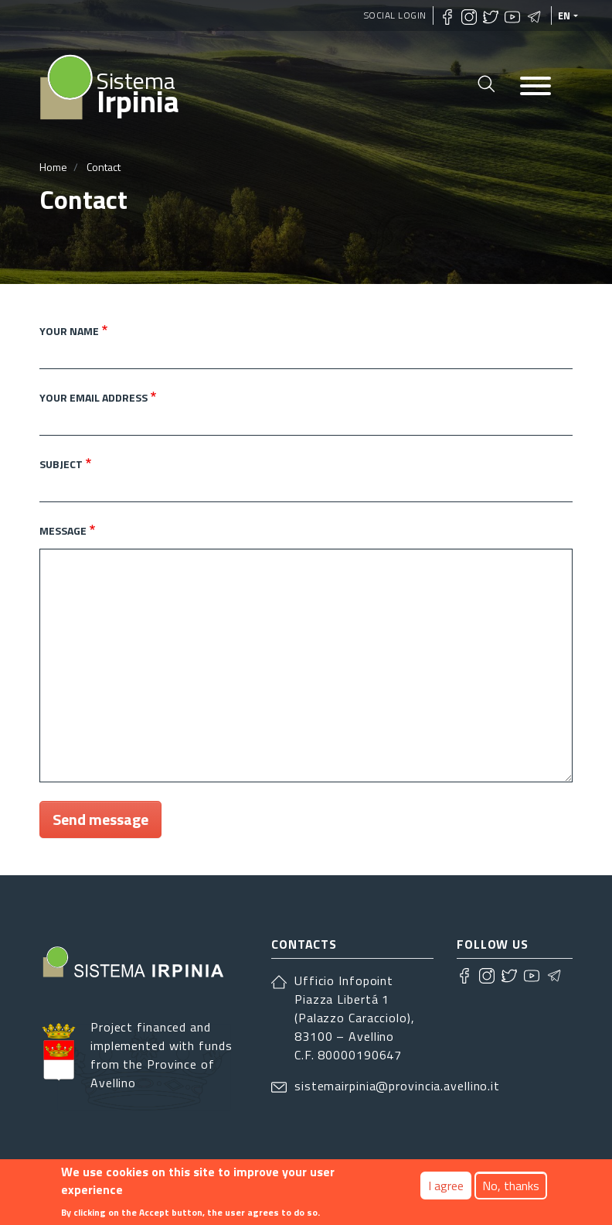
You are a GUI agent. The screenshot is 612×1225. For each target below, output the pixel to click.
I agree (446, 1186)
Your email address (93, 397)
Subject (61, 464)
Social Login (395, 15)
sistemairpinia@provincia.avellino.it (397, 1085)
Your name (69, 331)
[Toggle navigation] (535, 87)
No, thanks (510, 1186)
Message (63, 530)
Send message (100, 819)
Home (53, 167)
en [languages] (564, 15)
